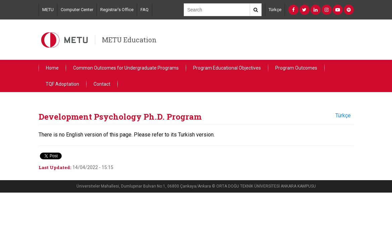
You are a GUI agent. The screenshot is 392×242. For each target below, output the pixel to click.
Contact (102, 84)
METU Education (129, 39)
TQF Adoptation (62, 84)
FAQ (145, 9)
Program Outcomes (296, 68)
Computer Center (77, 9)
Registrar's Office (116, 9)
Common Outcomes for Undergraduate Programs (126, 68)
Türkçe (275, 9)
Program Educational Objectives (227, 68)
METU (48, 9)
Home (52, 68)
